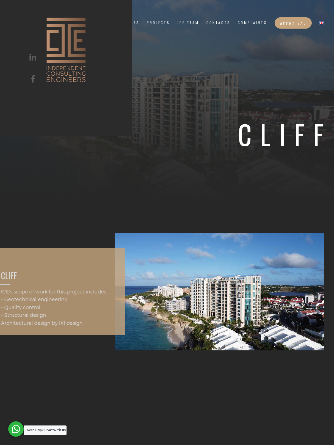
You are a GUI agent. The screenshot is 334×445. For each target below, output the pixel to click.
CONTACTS (218, 22)
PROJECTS (158, 22)
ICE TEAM (188, 22)
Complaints (252, 22)
